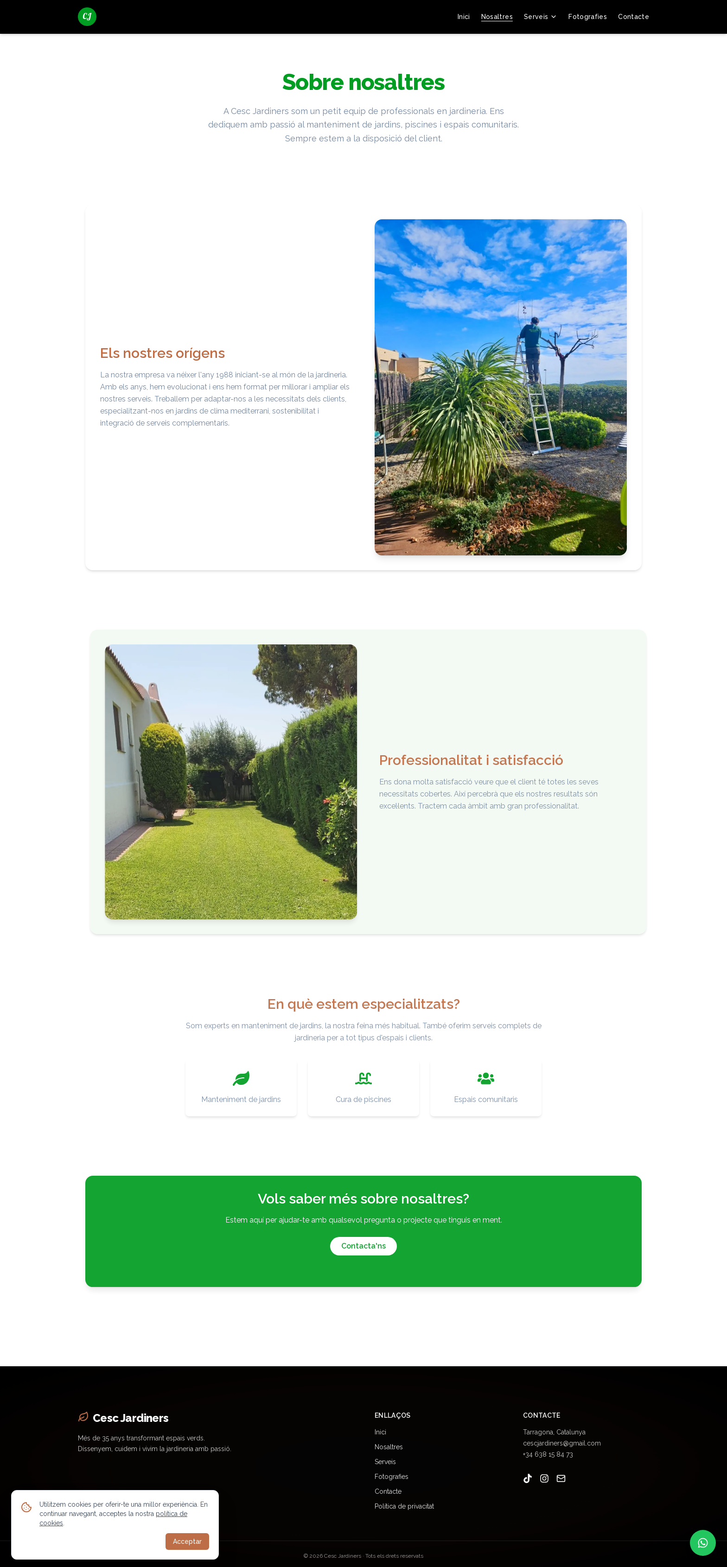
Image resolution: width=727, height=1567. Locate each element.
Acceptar (187, 1541)
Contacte (633, 16)
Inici (464, 16)
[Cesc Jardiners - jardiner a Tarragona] (87, 16)
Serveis (540, 16)
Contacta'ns (363, 1249)
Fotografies (587, 16)
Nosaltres (497, 16)
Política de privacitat (404, 1506)
